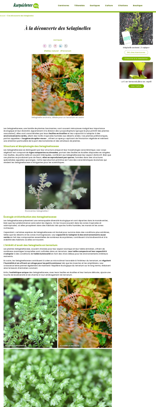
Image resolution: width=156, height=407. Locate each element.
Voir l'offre (136, 86)
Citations (120, 5)
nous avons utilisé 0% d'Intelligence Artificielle (71, 345)
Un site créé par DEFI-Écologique (78, 405)
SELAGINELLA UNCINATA (51, 323)
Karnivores (89, 400)
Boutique (135, 5)
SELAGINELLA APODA (86, 323)
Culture (106, 5)
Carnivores (60, 5)
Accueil (2, 16)
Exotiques (92, 5)
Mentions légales (69, 400)
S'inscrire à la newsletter (136, 58)
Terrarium (66, 51)
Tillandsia (77, 5)
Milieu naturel (52, 51)
